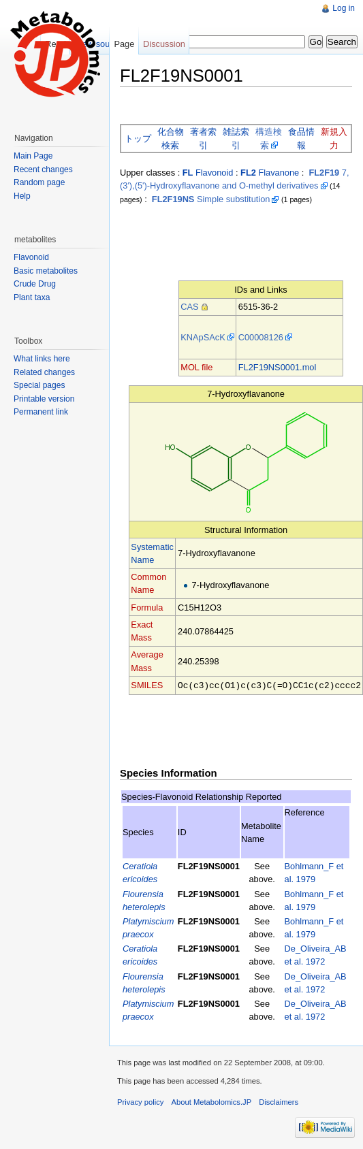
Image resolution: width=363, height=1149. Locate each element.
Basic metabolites (46, 271)
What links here (42, 358)
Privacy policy (140, 1101)
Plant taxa (32, 297)
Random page (39, 182)
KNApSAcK (202, 337)
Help (22, 196)
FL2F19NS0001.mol (277, 367)
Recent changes (43, 169)
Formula (147, 607)
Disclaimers (278, 1101)
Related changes (44, 372)
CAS (189, 307)
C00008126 (260, 337)
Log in (343, 8)
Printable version (44, 399)
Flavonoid (208, 172)
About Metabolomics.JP (212, 1101)
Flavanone (269, 172)
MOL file (196, 367)
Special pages (39, 385)
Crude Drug (35, 284)
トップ (138, 138)
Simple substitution (211, 199)
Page (124, 44)
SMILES (147, 685)
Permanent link (41, 412)
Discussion (164, 44)
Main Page (33, 156)
